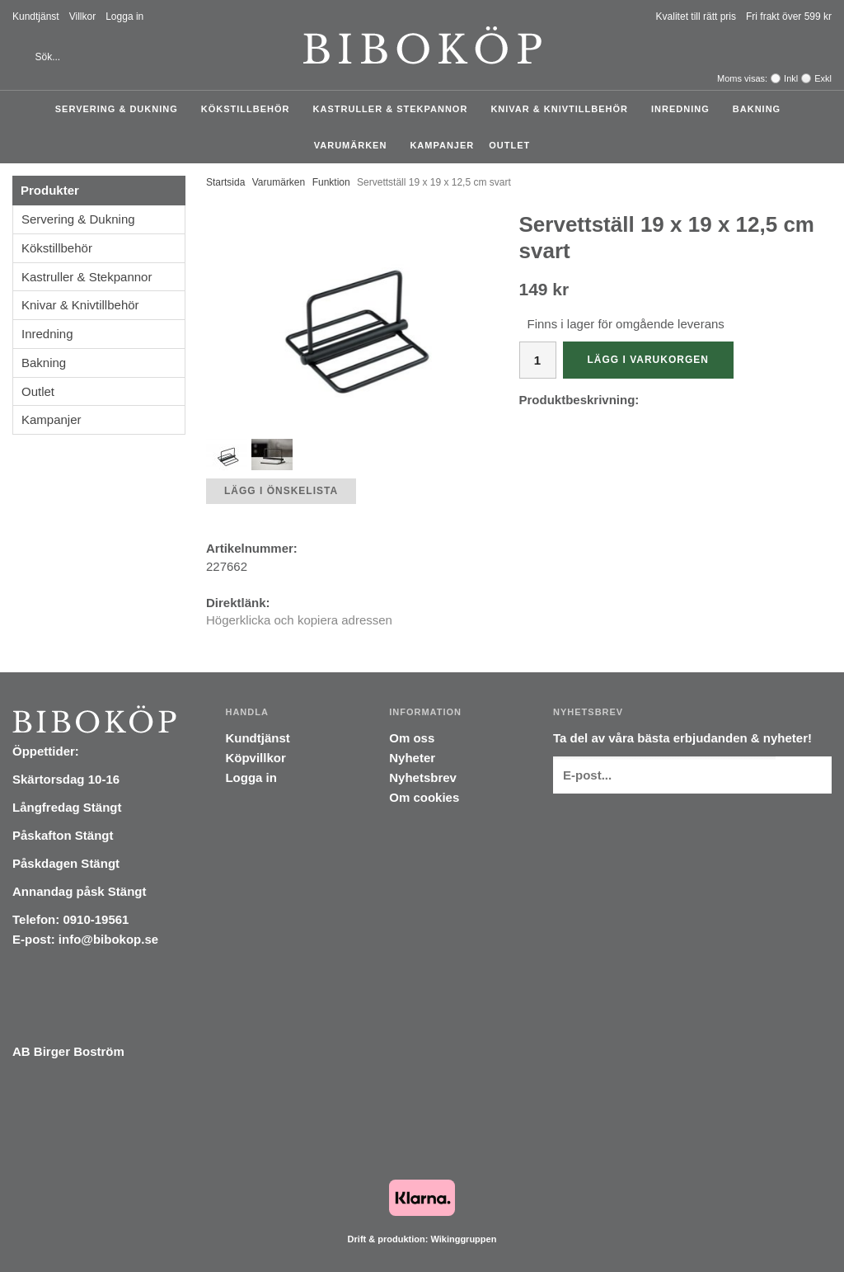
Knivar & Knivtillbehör (563, 109)
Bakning (761, 109)
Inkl (791, 78)
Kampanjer (442, 145)
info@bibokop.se (108, 939)
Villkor (82, 16)
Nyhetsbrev (423, 777)
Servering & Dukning (120, 109)
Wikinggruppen (463, 1239)
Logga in (124, 16)
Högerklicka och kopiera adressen (299, 620)
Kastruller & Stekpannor (394, 109)
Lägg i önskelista (281, 491)
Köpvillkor (255, 758)
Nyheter (412, 758)
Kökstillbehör (249, 109)
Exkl (823, 78)
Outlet (509, 145)
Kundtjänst (35, 16)
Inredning (684, 109)
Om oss (411, 738)
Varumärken (355, 145)
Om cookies (424, 797)
